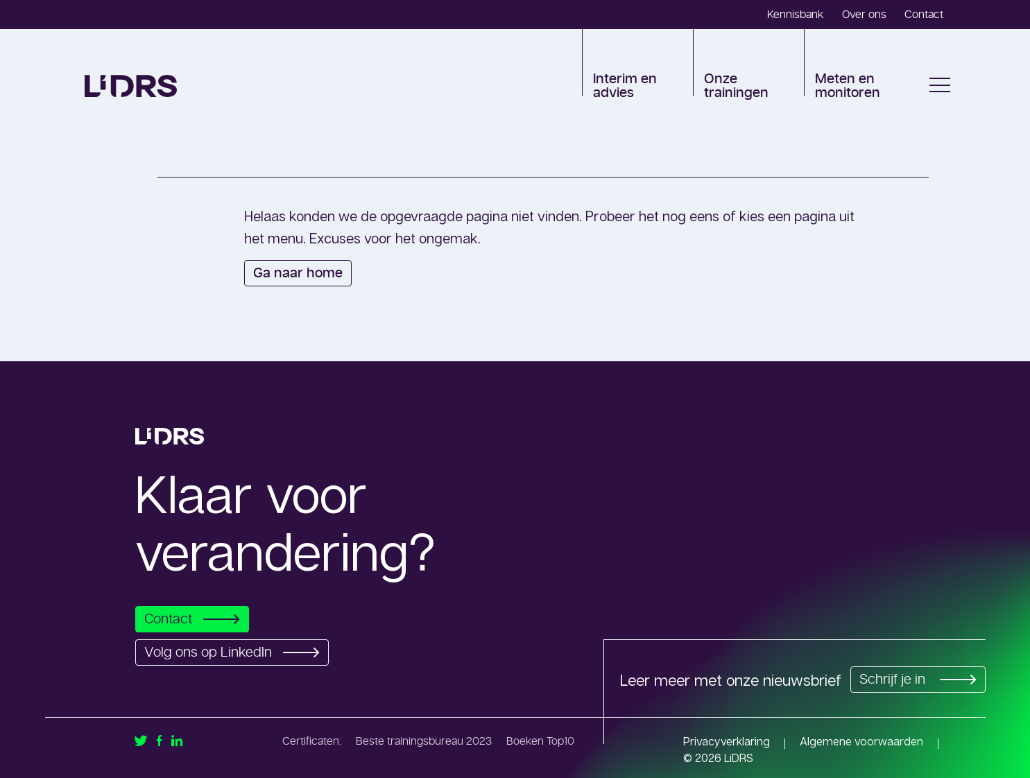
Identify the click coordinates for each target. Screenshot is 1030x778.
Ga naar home (298, 273)
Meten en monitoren (847, 86)
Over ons (864, 14)
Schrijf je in (916, 679)
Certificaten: (311, 741)
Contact (923, 14)
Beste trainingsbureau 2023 (424, 741)
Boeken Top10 (540, 741)
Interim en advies (625, 86)
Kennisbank (795, 14)
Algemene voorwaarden (861, 741)
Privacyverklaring (726, 741)
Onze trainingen (736, 86)
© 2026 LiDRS (718, 758)
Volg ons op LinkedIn (235, 652)
